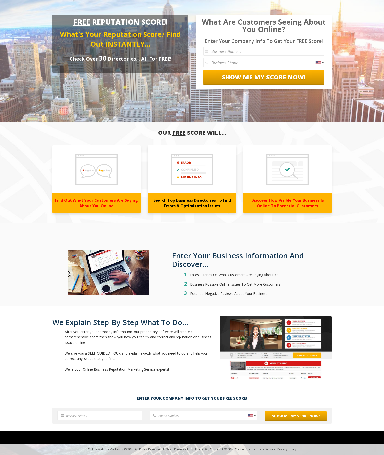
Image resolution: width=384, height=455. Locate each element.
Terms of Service (263, 449)
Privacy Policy (286, 449)
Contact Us (242, 449)
